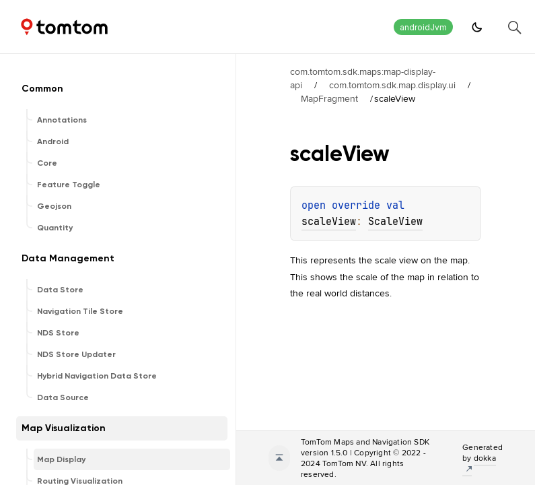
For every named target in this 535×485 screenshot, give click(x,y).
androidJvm (423, 27)
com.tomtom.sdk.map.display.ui (392, 85)
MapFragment (329, 98)
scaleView (328, 221)
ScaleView (395, 221)
